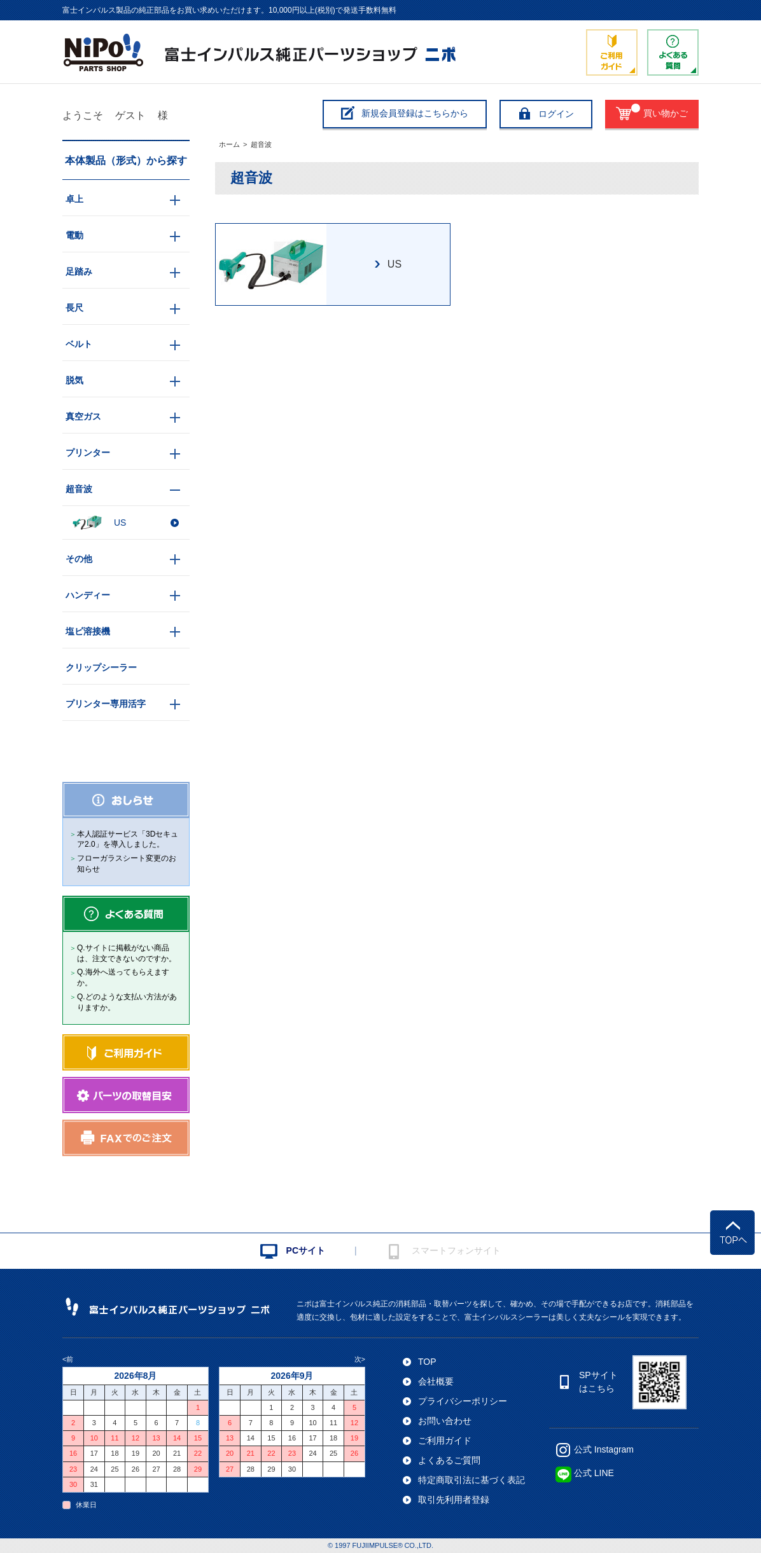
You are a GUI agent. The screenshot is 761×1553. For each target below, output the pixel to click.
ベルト (79, 344)
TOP (427, 1362)
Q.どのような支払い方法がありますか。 (127, 1002)
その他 (79, 559)
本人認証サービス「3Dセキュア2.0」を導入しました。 (127, 839)
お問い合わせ (444, 1421)
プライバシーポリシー (462, 1401)
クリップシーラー (101, 667)
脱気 (74, 380)
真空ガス (83, 416)
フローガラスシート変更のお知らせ (126, 863)
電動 (74, 235)
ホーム (229, 144)
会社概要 (436, 1381)
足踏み (79, 271)
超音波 (261, 144)
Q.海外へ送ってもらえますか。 (123, 977)
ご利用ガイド (444, 1440)
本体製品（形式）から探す (126, 160)
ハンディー (88, 595)
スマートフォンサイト (456, 1250)
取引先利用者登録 (453, 1500)
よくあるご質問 (449, 1460)
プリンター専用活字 (106, 704)
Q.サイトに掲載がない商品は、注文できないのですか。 (126, 953)
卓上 (74, 199)
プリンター (88, 453)
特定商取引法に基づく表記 (471, 1480)
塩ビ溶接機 (88, 631)
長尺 (74, 308)
